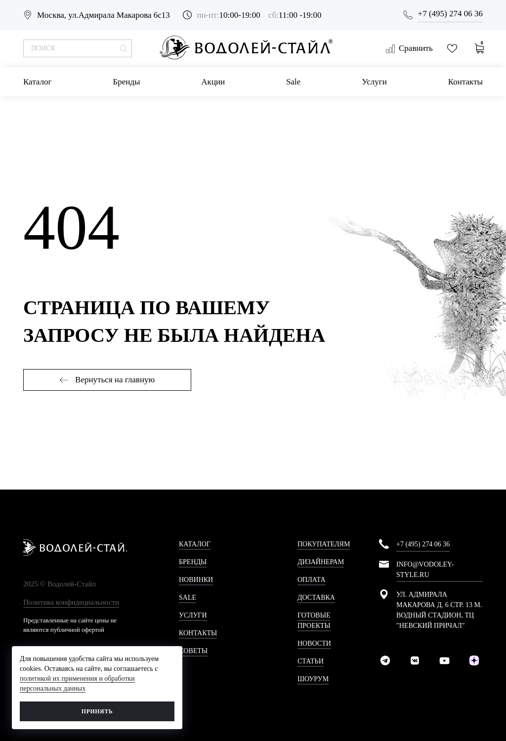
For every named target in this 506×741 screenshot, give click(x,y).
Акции (213, 81)
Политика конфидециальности (71, 602)
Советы (193, 651)
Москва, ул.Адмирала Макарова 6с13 (103, 15)
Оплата (311, 579)
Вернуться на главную (107, 379)
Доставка (316, 597)
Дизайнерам (320, 562)
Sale (293, 81)
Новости (314, 643)
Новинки (196, 579)
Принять (97, 711)
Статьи (310, 661)
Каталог (37, 81)
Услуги (374, 81)
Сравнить (409, 48)
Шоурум (313, 679)
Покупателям (323, 544)
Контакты (465, 81)
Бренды (126, 81)
